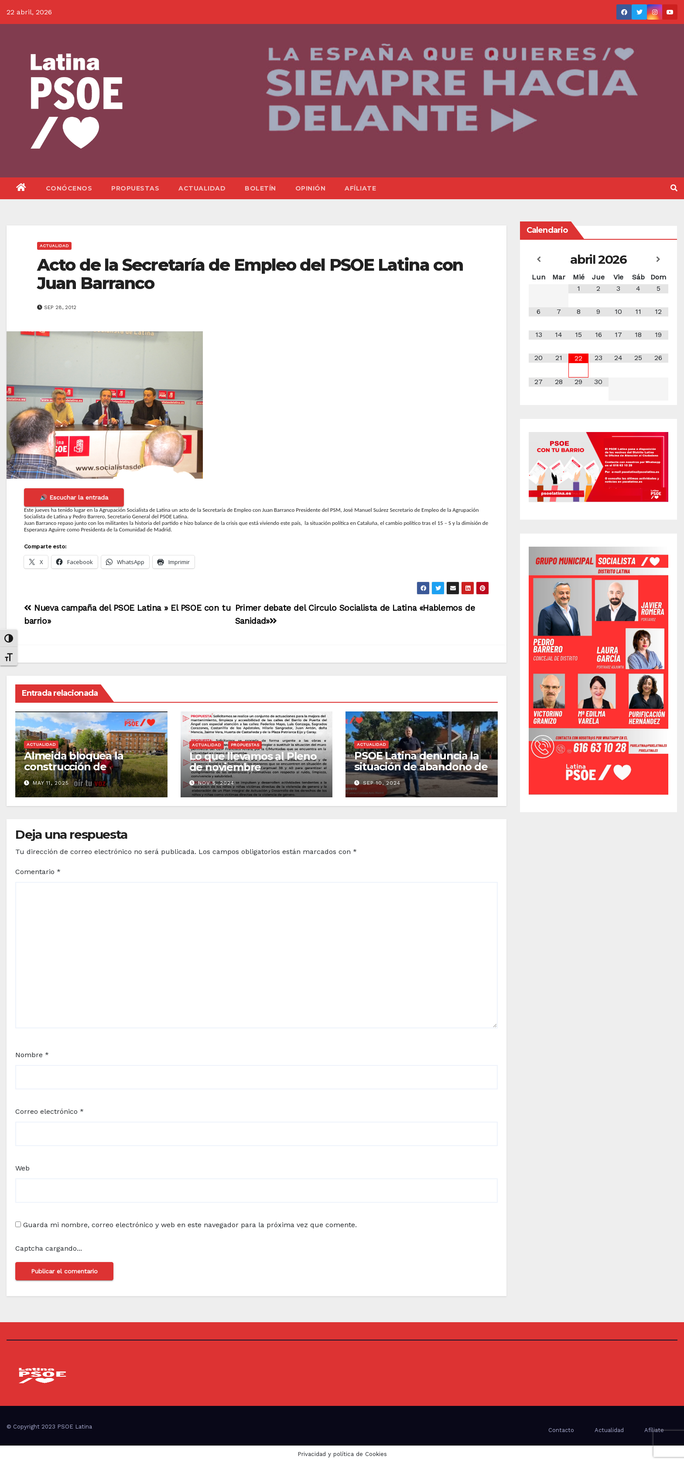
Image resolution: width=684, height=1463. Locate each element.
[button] (673, 188)
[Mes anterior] (539, 259)
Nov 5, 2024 (216, 783)
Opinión (310, 188)
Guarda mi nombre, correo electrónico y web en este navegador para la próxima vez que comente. (190, 1225)
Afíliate (360, 188)
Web (22, 1168)
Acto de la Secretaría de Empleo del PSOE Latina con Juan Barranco (250, 274)
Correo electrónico (49, 1111)
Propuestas (135, 188)
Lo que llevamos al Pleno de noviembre (253, 761)
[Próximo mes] (658, 259)
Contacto (561, 1430)
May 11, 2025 (51, 783)
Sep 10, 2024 (381, 783)
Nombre (32, 1055)
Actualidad (202, 188)
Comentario (38, 872)
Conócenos (69, 188)
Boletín (260, 188)
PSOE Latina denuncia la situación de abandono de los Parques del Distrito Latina (420, 772)
